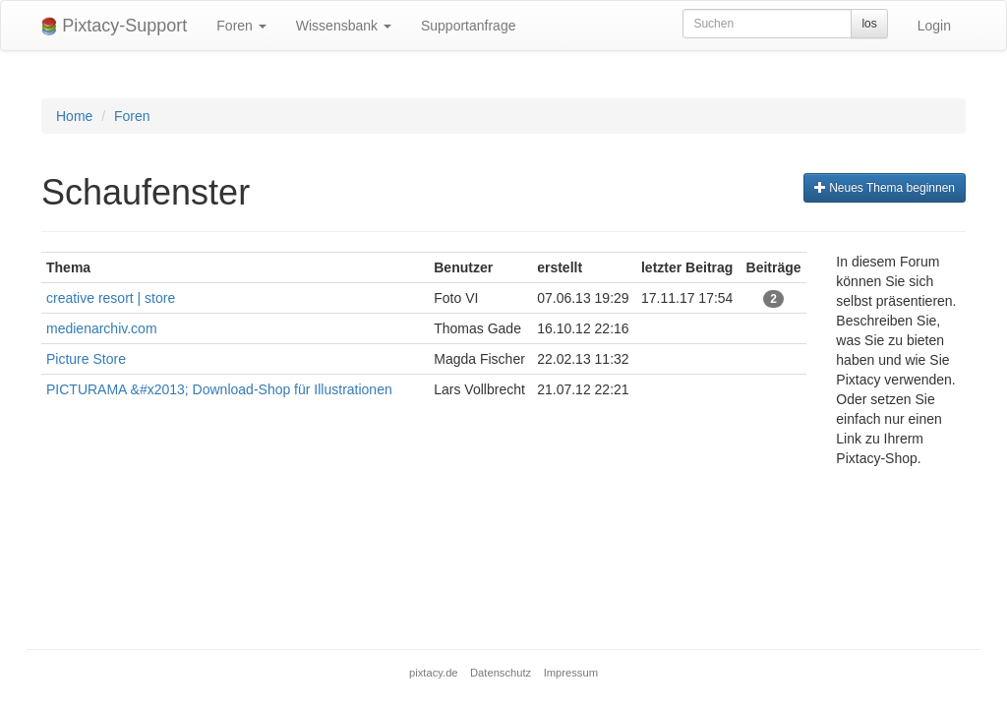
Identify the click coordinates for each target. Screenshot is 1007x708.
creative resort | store (110, 298)
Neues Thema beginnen (884, 188)
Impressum (571, 672)
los (868, 23)
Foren (241, 25)
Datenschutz (500, 672)
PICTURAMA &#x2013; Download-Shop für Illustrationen (219, 389)
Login (934, 25)
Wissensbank (343, 25)
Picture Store (86, 359)
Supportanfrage (468, 25)
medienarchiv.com (101, 328)
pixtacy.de (433, 672)
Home (74, 116)
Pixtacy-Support (114, 26)
